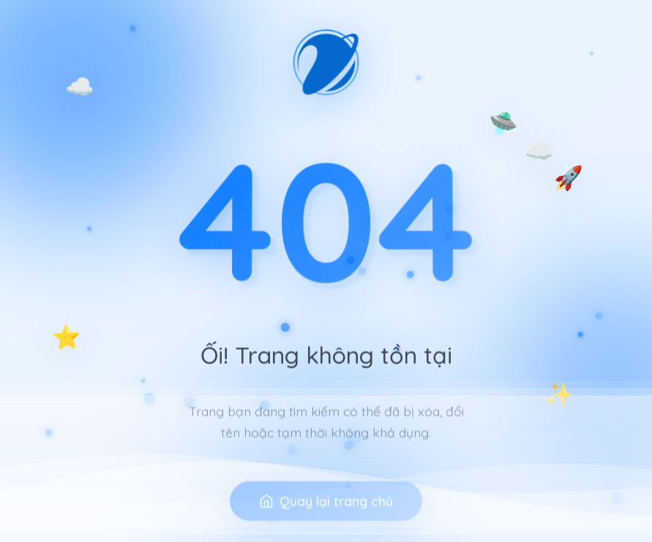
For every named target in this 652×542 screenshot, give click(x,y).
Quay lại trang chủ (326, 516)
